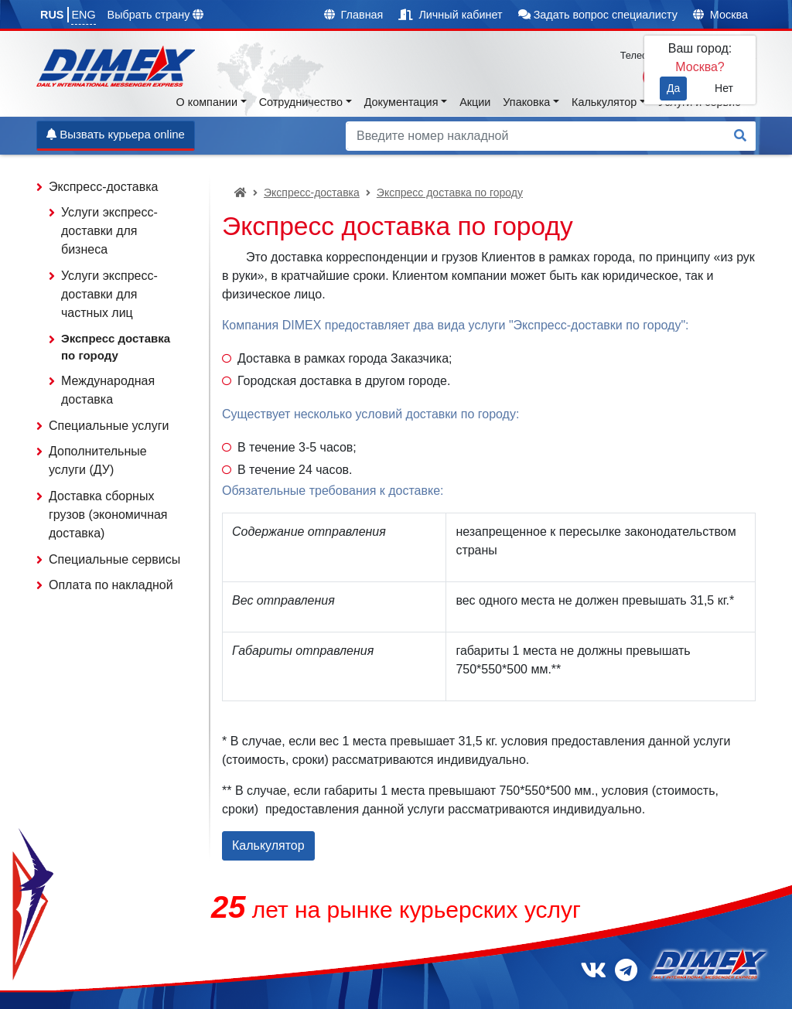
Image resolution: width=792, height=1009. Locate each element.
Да (673, 88)
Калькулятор (268, 845)
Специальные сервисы (114, 559)
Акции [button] (474, 102)
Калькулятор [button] (604, 102)
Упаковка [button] (526, 102)
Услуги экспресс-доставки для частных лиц (109, 294)
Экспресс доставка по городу (450, 192)
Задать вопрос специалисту (598, 15)
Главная (354, 15)
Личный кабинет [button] (450, 15)
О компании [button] (206, 102)
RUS (51, 15)
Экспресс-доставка (312, 192)
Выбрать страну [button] (156, 15)
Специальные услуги (109, 425)
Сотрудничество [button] (301, 102)
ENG (83, 15)
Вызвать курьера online (115, 134)
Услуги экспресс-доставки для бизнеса (109, 231)
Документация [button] (401, 102)
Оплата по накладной (111, 584)
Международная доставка (108, 390)
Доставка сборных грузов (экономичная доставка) (108, 514)
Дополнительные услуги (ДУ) (98, 460)
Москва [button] (720, 15)
